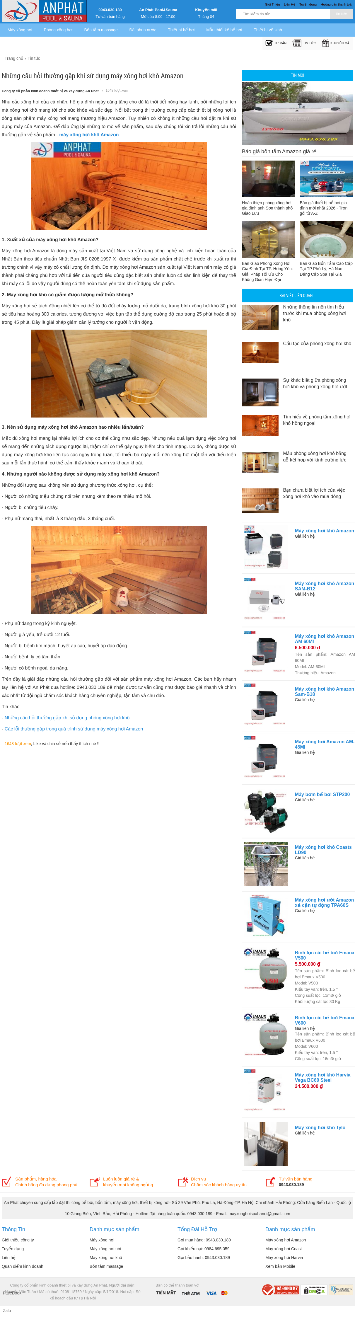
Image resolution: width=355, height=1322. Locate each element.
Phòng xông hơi (58, 30)
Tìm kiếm (341, 14)
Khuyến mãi (206, 10)
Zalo (7, 1310)
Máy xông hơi (20, 30)
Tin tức (304, 43)
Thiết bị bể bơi (181, 30)
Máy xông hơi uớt (105, 1248)
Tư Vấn (275, 43)
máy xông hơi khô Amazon (89, 134)
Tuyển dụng (13, 1248)
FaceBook (9, 1293)
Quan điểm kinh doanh (22, 1266)
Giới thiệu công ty (18, 1240)
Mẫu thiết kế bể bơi (224, 30)
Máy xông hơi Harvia (284, 1257)
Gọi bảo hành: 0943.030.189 (204, 1257)
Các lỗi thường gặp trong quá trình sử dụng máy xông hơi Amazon (74, 729)
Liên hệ (9, 1257)
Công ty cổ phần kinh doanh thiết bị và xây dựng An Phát (50, 91)
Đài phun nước (142, 30)
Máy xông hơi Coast (283, 1248)
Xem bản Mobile (280, 1266)
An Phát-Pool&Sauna (158, 10)
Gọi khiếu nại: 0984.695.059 (204, 1248)
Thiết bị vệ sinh (268, 30)
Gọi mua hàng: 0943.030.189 (204, 1240)
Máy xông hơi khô (106, 1257)
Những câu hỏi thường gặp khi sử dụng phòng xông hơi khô (67, 717)
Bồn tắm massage (100, 30)
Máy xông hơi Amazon (285, 1240)
